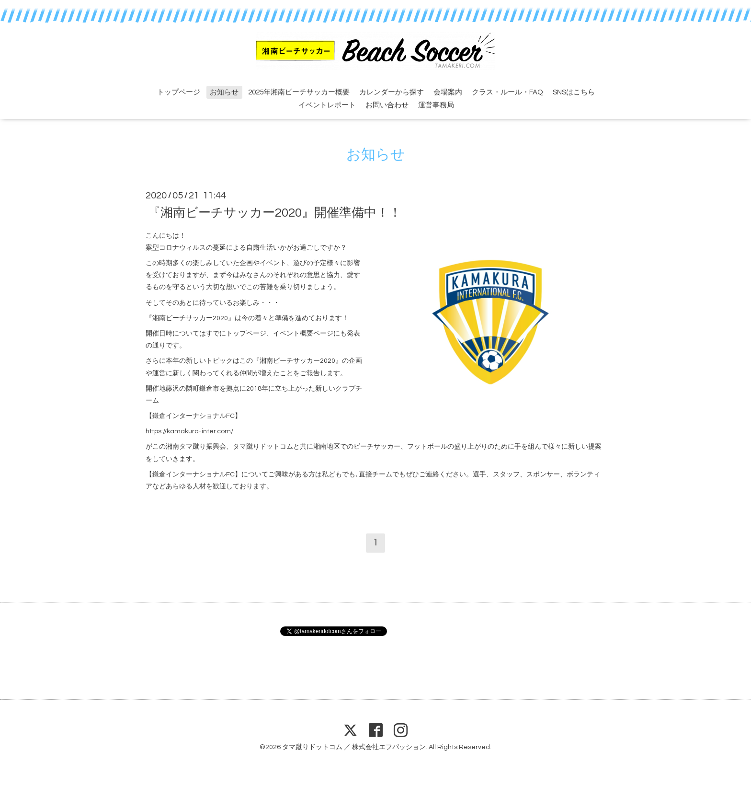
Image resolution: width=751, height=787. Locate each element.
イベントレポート (327, 105)
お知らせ (224, 92)
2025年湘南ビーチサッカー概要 (299, 92)
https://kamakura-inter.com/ (189, 431)
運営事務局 (436, 105)
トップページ (178, 92)
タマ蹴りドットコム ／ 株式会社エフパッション (354, 747)
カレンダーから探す (391, 92)
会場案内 (447, 92)
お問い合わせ (387, 105)
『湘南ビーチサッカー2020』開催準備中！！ (274, 212)
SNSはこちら (574, 92)
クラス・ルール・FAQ (507, 92)
